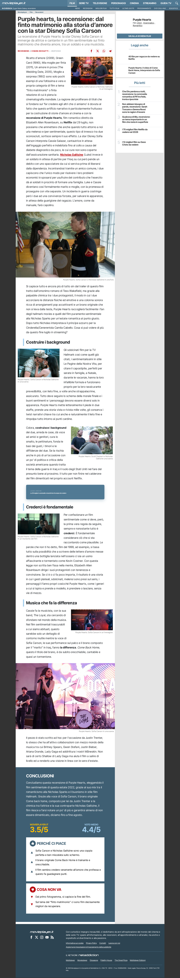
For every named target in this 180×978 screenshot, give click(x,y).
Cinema (134, 3)
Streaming (149, 3)
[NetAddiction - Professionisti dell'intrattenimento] (89, 955)
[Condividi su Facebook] (91, 51)
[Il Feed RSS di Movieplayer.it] (52, 937)
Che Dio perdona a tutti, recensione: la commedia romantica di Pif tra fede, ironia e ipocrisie (134, 95)
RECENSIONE (23, 51)
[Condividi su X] (97, 51)
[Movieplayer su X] (36, 937)
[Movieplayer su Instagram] (41, 937)
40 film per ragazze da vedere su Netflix (144, 57)
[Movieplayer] (42, 932)
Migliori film (101, 8)
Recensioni (87, 8)
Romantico (137, 25)
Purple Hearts (142, 19)
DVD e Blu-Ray (160, 8)
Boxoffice (173, 8)
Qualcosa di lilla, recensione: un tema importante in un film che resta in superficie (136, 119)
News (77, 8)
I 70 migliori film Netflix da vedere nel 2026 (134, 130)
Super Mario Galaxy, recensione (24, 8)
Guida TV (166, 3)
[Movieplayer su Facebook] (31, 937)
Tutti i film (114, 8)
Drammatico (148, 23)
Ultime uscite (128, 8)
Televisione (100, 3)
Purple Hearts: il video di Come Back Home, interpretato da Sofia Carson (144, 70)
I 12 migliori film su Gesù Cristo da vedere (133, 143)
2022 (139, 23)
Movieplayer (22, 12)
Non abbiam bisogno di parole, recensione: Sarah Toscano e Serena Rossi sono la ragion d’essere (135, 108)
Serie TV (84, 3)
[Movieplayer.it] (14, 3)
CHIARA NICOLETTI (39, 51)
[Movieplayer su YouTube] (47, 937)
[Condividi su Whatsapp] (104, 51)
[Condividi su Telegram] (110, 51)
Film (72, 3)
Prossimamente (144, 8)
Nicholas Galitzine (71, 154)
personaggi (118, 3)
